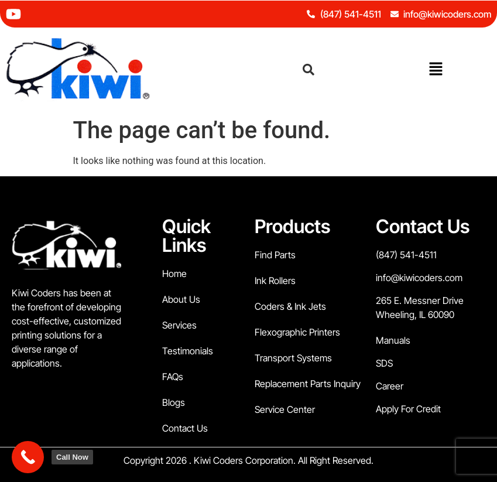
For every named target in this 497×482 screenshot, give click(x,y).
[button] (435, 70)
